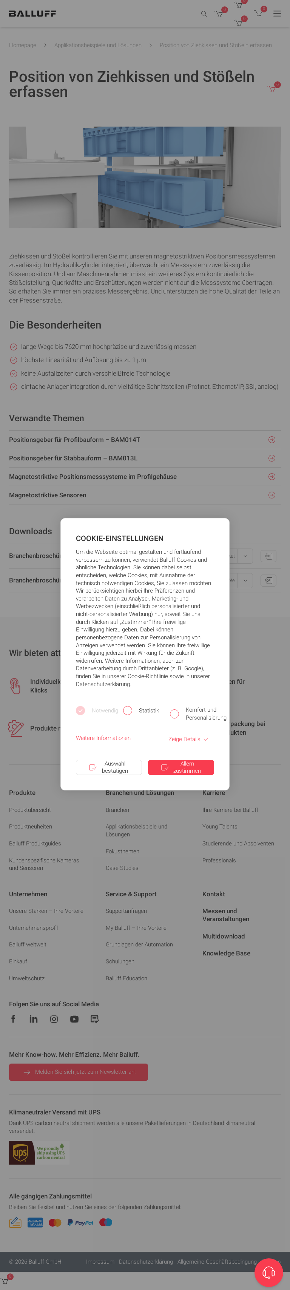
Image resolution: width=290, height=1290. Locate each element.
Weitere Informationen (103, 738)
